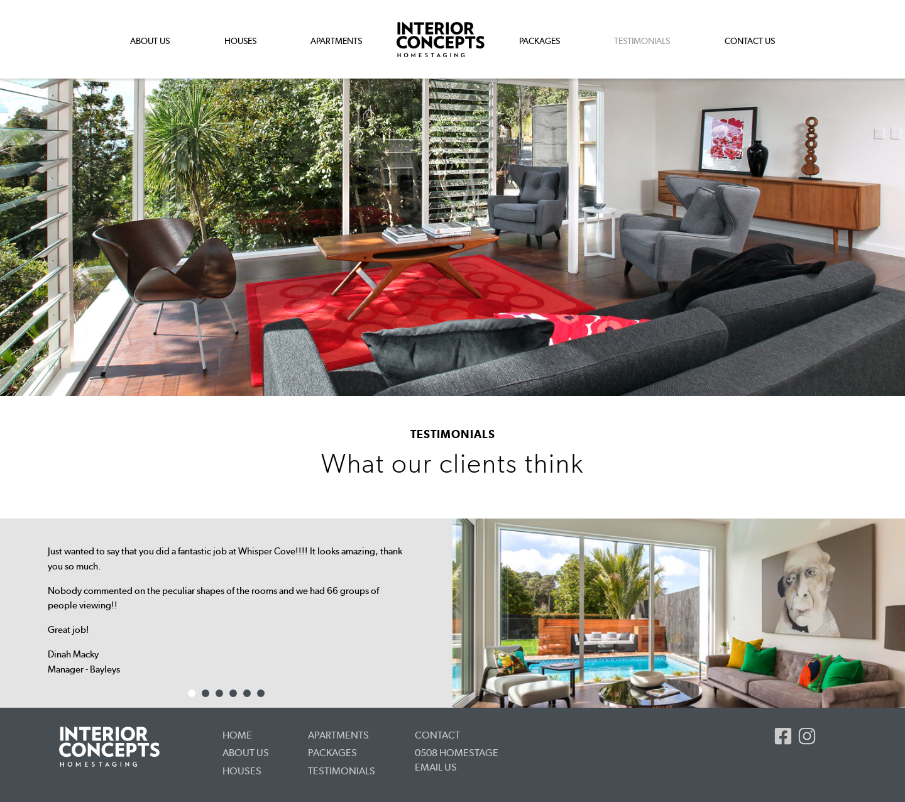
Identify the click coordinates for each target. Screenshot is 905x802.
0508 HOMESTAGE (456, 753)
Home (237, 735)
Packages (539, 41)
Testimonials (341, 771)
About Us (150, 41)
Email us (436, 767)
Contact (437, 735)
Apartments (336, 41)
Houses (240, 41)
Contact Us (750, 41)
